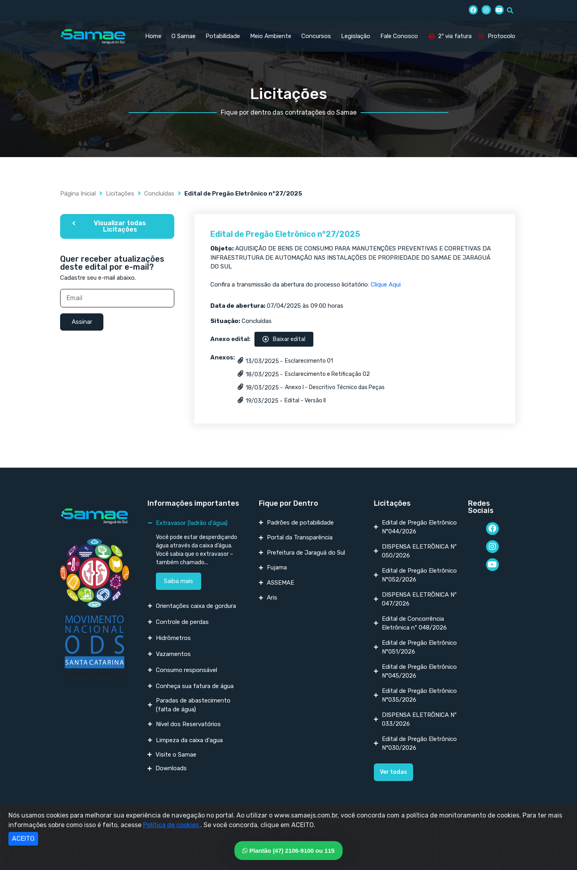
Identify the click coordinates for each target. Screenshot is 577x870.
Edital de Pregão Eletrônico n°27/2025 (285, 234)
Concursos (316, 36)
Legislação (355, 36)
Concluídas (159, 193)
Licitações (120, 193)
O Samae (183, 36)
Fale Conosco (399, 36)
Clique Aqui (386, 284)
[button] (117, 226)
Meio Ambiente (270, 36)
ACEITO (23, 838)
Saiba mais (178, 581)
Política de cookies (171, 825)
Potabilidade (223, 36)
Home (153, 36)
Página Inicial (78, 193)
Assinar (82, 321)
